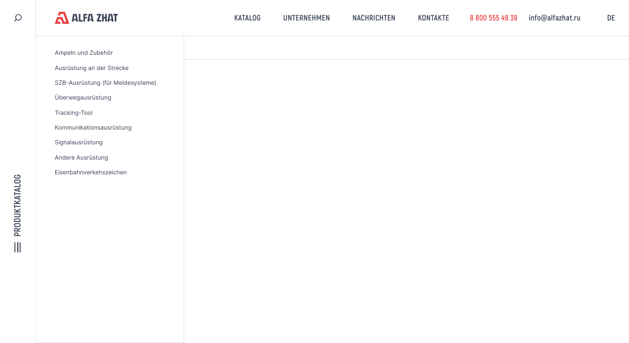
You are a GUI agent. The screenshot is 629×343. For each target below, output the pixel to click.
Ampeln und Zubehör (84, 52)
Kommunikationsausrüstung (93, 127)
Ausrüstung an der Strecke (91, 67)
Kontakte (433, 17)
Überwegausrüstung (83, 97)
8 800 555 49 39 (493, 17)
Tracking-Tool (74, 112)
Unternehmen (306, 17)
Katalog (247, 17)
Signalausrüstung (79, 142)
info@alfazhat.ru (554, 17)
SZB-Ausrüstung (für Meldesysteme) (106, 82)
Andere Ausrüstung (81, 157)
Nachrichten (374, 17)
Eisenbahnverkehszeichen (91, 172)
